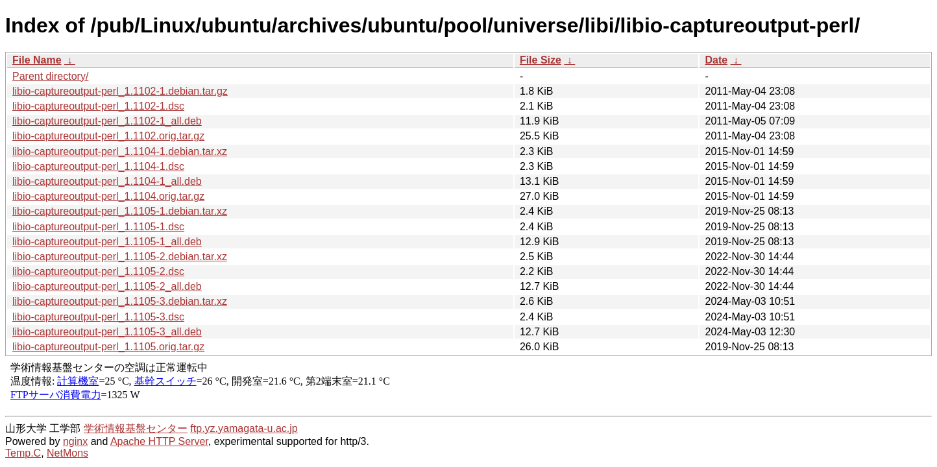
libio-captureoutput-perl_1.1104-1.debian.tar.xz (119, 151)
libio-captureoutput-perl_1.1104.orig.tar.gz (108, 196)
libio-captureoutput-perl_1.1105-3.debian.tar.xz (119, 301)
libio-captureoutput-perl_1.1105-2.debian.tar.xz (119, 256)
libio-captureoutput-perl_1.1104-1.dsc (98, 166)
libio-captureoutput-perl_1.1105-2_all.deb (107, 286)
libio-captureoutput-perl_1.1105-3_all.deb (107, 331)
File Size (540, 60)
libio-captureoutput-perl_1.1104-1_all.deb (107, 181)
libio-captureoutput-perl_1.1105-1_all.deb (107, 241)
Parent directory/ (50, 76)
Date (716, 60)
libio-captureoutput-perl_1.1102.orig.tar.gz (108, 135)
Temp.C (23, 453)
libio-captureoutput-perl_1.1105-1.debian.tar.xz (119, 211)
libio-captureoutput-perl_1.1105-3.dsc (98, 316)
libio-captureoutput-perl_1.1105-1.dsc (98, 226)
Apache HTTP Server (159, 441)
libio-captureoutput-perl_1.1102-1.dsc (98, 106)
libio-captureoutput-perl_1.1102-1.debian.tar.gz (120, 91)
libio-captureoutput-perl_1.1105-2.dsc (98, 271)
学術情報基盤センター (136, 428)
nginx (75, 441)
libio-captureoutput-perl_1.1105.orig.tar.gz (108, 346)
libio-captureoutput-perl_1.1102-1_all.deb (107, 120)
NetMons (67, 453)
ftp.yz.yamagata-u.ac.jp (243, 428)
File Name (37, 60)
